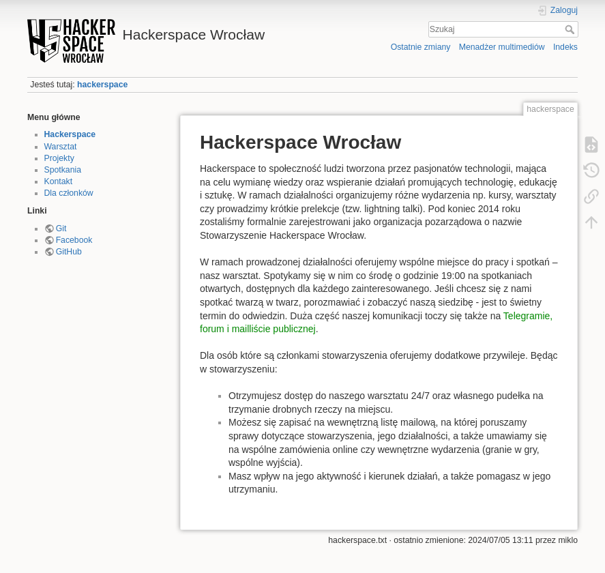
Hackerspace (70, 134)
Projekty (59, 158)
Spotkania (63, 170)
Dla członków (68, 193)
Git (61, 228)
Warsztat (60, 146)
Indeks (565, 47)
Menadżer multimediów (502, 47)
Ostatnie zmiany (421, 47)
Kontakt (58, 181)
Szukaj (571, 29)
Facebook (74, 240)
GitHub (69, 251)
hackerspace (102, 84)
